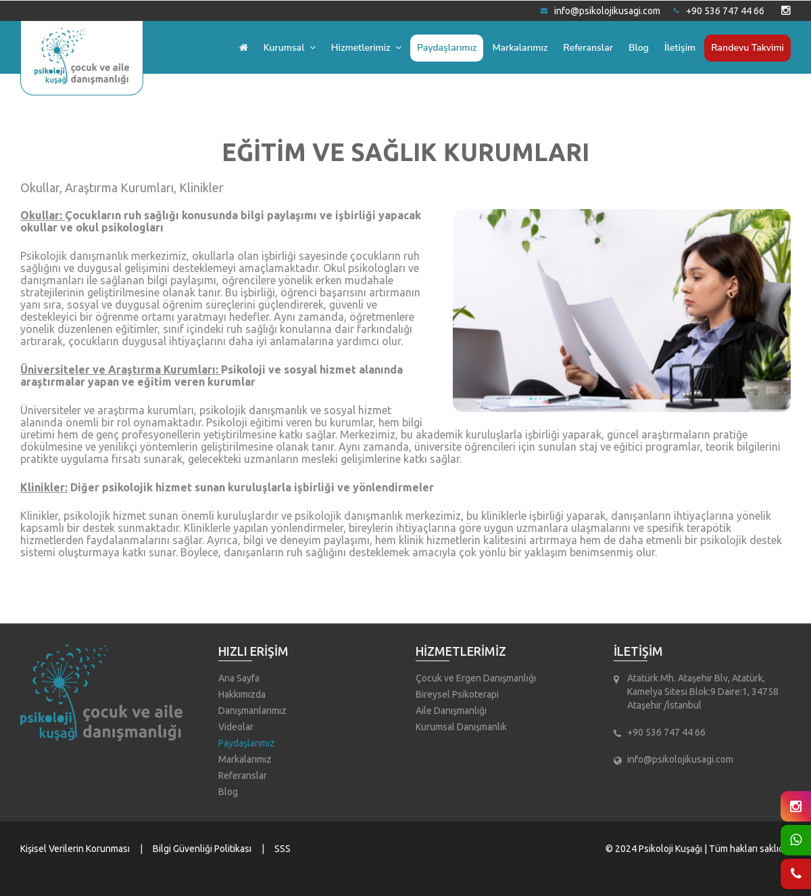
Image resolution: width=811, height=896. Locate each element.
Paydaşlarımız (446, 47)
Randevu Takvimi (747, 47)
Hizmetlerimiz (366, 47)
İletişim (679, 47)
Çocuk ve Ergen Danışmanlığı (476, 678)
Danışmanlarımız (252, 710)
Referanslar (588, 47)
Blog (639, 47)
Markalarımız (519, 47)
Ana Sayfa (239, 678)
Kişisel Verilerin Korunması (75, 848)
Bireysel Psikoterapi (457, 694)
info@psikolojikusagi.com (600, 11)
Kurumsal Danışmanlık (461, 726)
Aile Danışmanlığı (451, 710)
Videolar (235, 726)
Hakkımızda (242, 694)
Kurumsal (290, 47)
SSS (282, 848)
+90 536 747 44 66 (719, 11)
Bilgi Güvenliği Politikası (202, 848)
